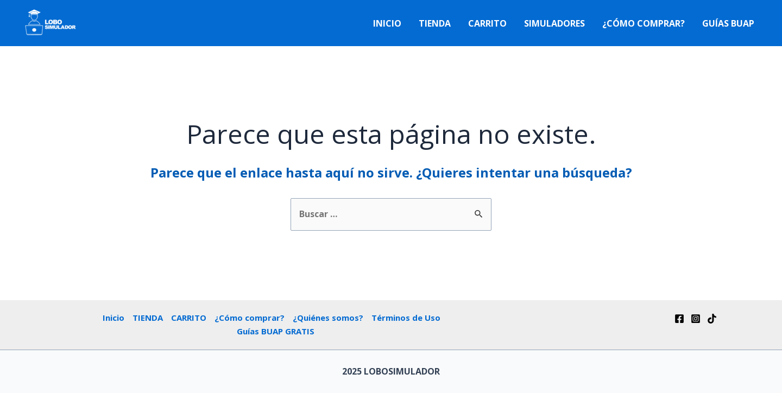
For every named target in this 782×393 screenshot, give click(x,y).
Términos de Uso (405, 317)
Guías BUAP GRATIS (275, 331)
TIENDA (435, 23)
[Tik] (712, 319)
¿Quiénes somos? (328, 317)
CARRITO (487, 23)
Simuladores (554, 23)
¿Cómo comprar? (643, 23)
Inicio (387, 23)
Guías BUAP (728, 23)
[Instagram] (696, 319)
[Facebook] (679, 319)
